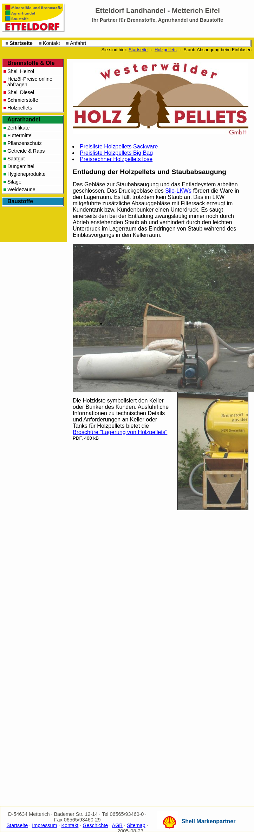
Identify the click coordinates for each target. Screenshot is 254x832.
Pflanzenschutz (24, 143)
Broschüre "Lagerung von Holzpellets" (120, 432)
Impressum (44, 825)
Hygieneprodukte (26, 174)
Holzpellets (166, 49)
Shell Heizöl (20, 71)
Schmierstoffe (22, 100)
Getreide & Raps (26, 151)
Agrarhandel (23, 119)
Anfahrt (78, 43)
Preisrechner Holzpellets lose (116, 159)
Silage (14, 182)
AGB (117, 825)
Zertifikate (18, 128)
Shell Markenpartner (209, 821)
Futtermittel (20, 135)
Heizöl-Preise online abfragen (29, 81)
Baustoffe (20, 201)
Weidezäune (21, 189)
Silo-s (178, 191)
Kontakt (51, 43)
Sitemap (136, 825)
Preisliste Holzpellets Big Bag (116, 153)
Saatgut (16, 158)
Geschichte (95, 825)
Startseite (21, 43)
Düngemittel (20, 166)
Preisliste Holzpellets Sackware (119, 146)
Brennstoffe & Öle (31, 63)
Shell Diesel (20, 92)
